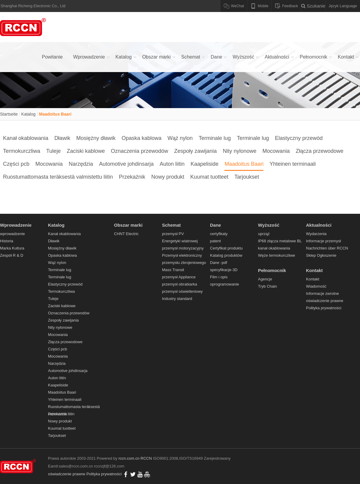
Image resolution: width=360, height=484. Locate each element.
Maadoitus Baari (55, 114)
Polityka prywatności (323, 308)
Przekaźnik (132, 177)
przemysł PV (173, 233)
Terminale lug (215, 138)
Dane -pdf (218, 262)
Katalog (124, 56)
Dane (216, 56)
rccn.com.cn (129, 458)
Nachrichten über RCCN (327, 248)
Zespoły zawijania (195, 151)
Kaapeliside (204, 164)
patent (215, 241)
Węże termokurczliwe (276, 255)
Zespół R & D (11, 255)
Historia (6, 241)
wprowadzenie (12, 233)
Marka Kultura (12, 248)
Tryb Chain (267, 286)
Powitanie (52, 56)
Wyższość (243, 56)
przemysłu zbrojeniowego (184, 262)
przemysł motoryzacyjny (183, 248)
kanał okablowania (274, 248)
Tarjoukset (246, 177)
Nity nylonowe (239, 151)
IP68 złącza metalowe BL (280, 241)
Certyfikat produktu (226, 248)
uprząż (264, 233)
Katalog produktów (226, 255)
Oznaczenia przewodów (139, 151)
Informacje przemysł (323, 241)
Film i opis (219, 277)
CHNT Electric (126, 233)
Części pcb (16, 164)
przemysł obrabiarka (179, 284)
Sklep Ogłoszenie (321, 255)
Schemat (190, 56)
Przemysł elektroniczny (182, 255)
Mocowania (276, 151)
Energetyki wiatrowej (180, 241)
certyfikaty (219, 233)
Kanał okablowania (25, 138)
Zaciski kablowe (86, 151)
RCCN (146, 458)
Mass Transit (173, 270)
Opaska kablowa (141, 138)
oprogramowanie (224, 284)
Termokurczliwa (21, 151)
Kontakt (346, 56)
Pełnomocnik (313, 56)
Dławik (62, 138)
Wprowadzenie (89, 56)
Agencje (265, 279)
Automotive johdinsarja (126, 164)
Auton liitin (172, 164)
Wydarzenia (316, 233)
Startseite (9, 114)
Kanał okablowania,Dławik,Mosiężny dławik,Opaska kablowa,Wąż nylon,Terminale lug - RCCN (24, 27)
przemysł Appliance (179, 277)
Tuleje (53, 151)
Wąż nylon (180, 138)
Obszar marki (156, 56)
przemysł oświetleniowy (182, 291)
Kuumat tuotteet (209, 177)
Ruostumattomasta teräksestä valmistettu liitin (58, 177)
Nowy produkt (167, 177)
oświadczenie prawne (324, 300)
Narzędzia (81, 164)
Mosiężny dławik (96, 138)
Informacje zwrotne (322, 293)
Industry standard (177, 298)
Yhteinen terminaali (292, 164)
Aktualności (277, 56)
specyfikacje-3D (224, 270)
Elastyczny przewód (298, 138)
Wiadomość (316, 286)
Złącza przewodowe (320, 151)
